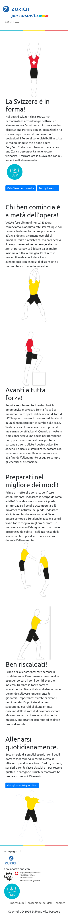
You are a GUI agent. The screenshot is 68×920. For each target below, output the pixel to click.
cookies (60, 902)
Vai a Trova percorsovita (20, 188)
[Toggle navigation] (12, 22)
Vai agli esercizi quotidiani (22, 785)
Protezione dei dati (40, 902)
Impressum (17, 902)
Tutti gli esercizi (48, 188)
